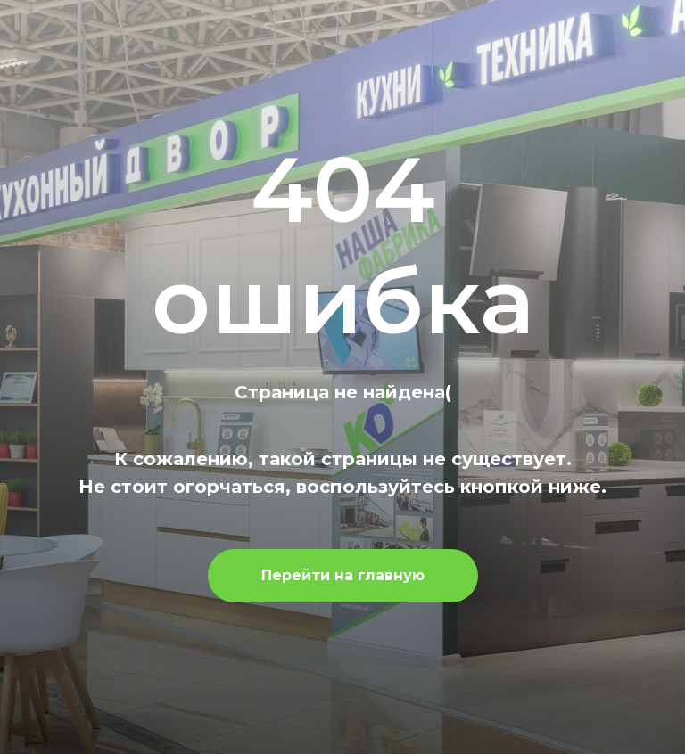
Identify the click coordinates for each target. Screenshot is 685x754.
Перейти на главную (343, 575)
